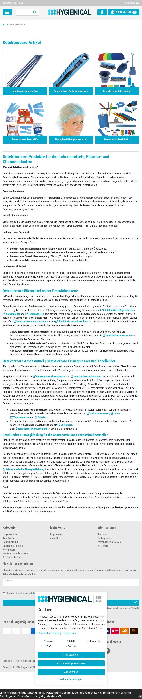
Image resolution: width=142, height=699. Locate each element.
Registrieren (56, 534)
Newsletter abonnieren (18, 563)
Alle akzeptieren (71, 654)
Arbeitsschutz (9, 538)
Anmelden (55, 538)
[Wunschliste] (132, 3)
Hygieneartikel (10, 534)
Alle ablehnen (71, 671)
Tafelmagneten (36, 313)
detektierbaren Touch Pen (119, 335)
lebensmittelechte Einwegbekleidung (25, 469)
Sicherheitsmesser (99, 413)
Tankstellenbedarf (12, 557)
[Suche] (34, 12)
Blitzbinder (66, 424)
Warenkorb (102, 545)
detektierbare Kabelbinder (87, 376)
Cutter (117, 413)
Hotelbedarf (9, 549)
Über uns (101, 534)
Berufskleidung (10, 542)
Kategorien (10, 527)
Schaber (42, 417)
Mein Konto (57, 527)
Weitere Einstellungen (71, 679)
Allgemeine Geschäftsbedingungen (33, 660)
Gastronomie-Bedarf (13, 545)
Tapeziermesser (21, 417)
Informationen (106, 527)
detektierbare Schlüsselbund (73, 321)
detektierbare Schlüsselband (32, 428)
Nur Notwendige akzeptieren (71, 663)
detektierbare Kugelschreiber (120, 310)
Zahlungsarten (104, 538)
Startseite (7, 660)
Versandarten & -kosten (109, 542)
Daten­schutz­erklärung (50, 633)
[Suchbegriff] (23, 12)
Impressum (69, 633)
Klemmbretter (13, 313)
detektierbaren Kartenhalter (31, 321)
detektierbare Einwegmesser (51, 376)
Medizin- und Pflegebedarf (16, 553)
